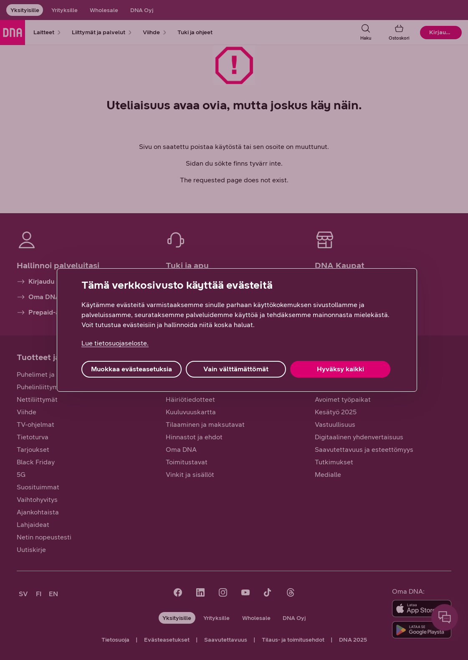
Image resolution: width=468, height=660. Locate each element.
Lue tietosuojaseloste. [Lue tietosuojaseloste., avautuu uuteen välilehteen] (115, 343)
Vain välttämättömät (235, 369)
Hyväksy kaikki (340, 369)
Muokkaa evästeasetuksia (131, 369)
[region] (236, 330)
